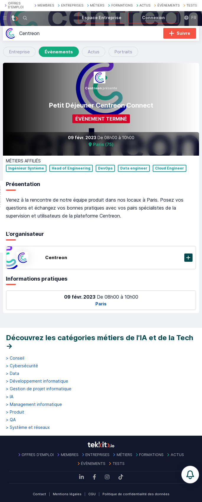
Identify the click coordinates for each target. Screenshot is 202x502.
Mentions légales (67, 494)
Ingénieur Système (26, 168)
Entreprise (19, 52)
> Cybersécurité (22, 365)
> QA (11, 419)
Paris (101, 303)
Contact (39, 494)
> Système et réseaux (28, 427)
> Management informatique (34, 404)
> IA (9, 396)
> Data (12, 373)
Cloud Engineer (169, 168)
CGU (92, 494)
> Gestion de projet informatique (38, 388)
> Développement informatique (37, 381)
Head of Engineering (71, 168)
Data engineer (133, 168)
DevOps (105, 168)
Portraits (123, 52)
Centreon (56, 257)
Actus (94, 52)
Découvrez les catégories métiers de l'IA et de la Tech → (99, 341)
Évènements (59, 52)
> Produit (15, 412)
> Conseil (15, 358)
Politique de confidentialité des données (136, 494)
